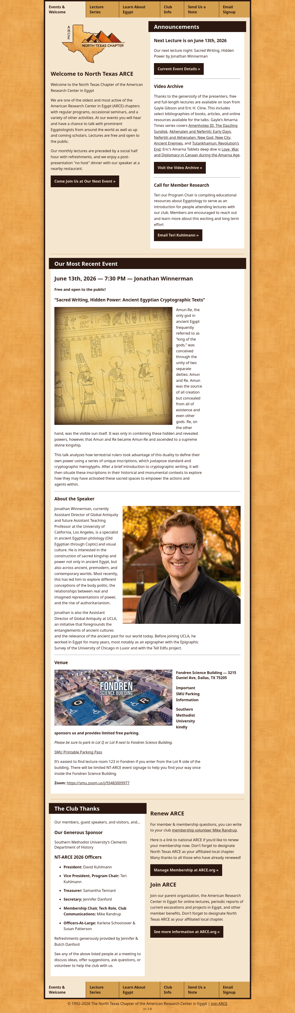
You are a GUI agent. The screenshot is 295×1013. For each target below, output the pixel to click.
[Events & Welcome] (65, 9)
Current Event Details (177, 68)
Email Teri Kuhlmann (176, 235)
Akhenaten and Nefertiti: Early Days (200, 131)
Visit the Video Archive (178, 167)
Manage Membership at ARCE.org (184, 870)
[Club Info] (172, 9)
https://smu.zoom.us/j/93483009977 (98, 782)
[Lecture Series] (102, 9)
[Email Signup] (234, 9)
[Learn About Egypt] (139, 9)
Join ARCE (219, 1003)
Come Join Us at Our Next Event (83, 181)
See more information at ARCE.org (185, 931)
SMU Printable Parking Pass (78, 752)
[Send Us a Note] (201, 9)
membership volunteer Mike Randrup (204, 830)
